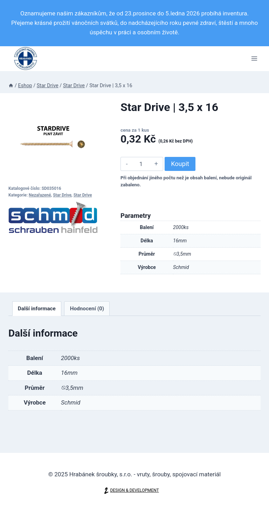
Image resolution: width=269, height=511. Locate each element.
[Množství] (141, 164)
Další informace (37, 308)
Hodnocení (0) (87, 308)
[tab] (37, 308)
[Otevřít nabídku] (254, 58)
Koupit (180, 163)
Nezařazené (40, 195)
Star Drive (62, 195)
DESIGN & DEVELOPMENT (134, 490)
